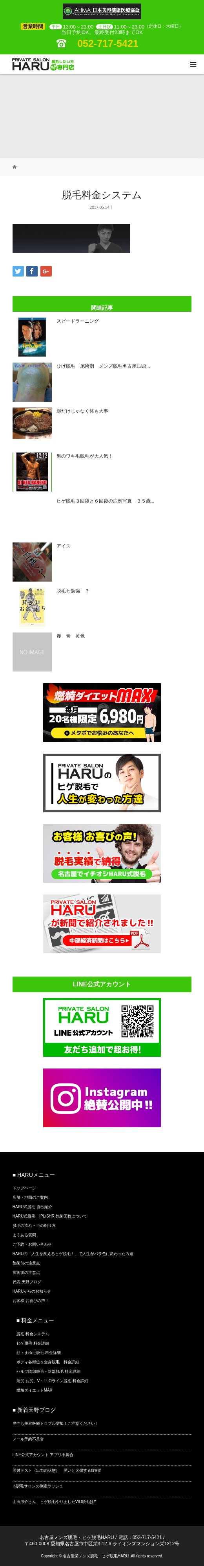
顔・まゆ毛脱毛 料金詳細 (38, 1352)
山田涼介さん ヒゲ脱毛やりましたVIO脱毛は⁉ (54, 1502)
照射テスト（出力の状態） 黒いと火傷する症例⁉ (57, 1470)
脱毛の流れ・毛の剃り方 (34, 1225)
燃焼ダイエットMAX (34, 1390)
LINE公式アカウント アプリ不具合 (43, 1455)
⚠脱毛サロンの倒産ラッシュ (38, 1486)
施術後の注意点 (26, 1272)
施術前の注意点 (26, 1263)
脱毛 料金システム (32, 1334)
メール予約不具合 (28, 1439)
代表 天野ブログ (27, 1282)
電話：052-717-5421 (140, 1537)
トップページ (24, 1188)
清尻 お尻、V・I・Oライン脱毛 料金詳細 (52, 1381)
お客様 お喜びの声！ (31, 1300)
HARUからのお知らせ (32, 1291)
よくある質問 (24, 1235)
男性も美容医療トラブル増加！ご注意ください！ (56, 1423)
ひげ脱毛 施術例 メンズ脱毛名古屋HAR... (103, 366)
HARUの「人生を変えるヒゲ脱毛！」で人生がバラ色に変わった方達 (73, 1254)
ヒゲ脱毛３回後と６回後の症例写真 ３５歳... (105, 501)
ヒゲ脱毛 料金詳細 (32, 1343)
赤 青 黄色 (70, 636)
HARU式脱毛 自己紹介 (32, 1207)
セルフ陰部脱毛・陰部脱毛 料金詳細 (48, 1371)
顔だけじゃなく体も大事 (82, 411)
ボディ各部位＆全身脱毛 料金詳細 (47, 1362)
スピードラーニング (77, 321)
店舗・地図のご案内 (30, 1197)
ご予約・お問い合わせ (32, 1244)
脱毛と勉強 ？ (72, 591)
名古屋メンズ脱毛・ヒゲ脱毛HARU (77, 1537)
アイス (63, 546)
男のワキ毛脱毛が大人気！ (84, 456)
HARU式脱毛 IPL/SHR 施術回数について (50, 1216)
